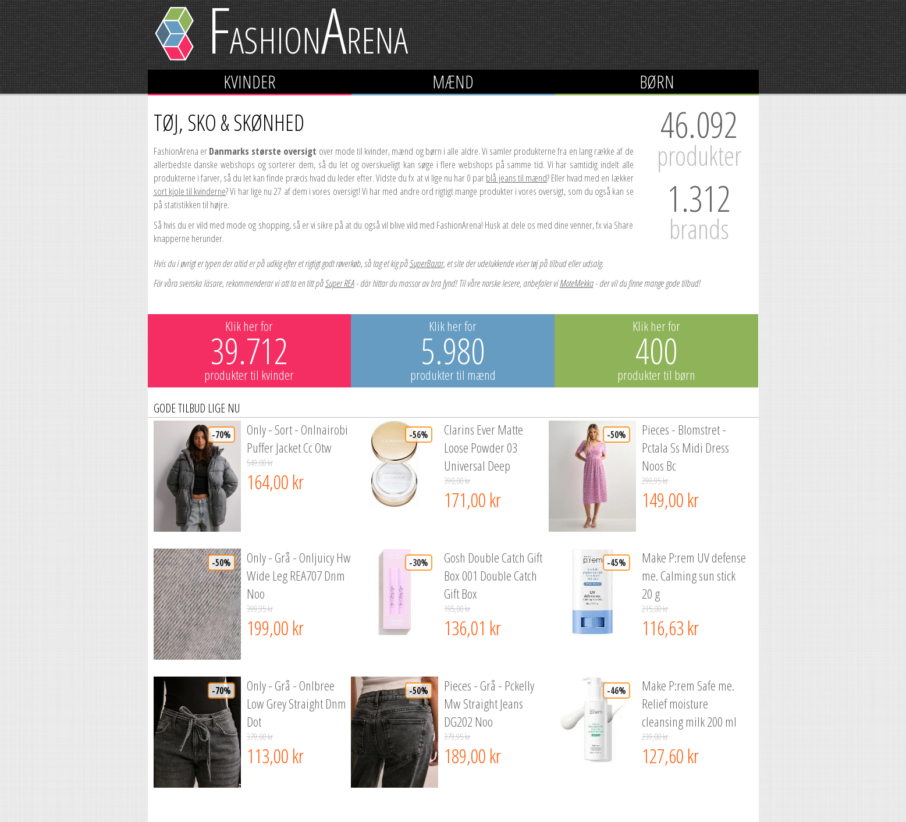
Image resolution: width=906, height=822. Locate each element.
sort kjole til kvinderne (190, 191)
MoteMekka (577, 283)
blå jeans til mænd (516, 177)
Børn (656, 82)
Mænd (453, 82)
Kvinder (249, 82)
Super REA (339, 283)
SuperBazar (426, 263)
